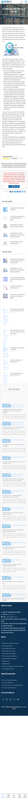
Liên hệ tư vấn (14, 186)
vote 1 (4, 158)
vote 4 (10, 158)
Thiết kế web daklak (7, 728)
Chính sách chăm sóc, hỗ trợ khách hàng (12, 767)
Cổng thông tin (5, 743)
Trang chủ (5, 14)
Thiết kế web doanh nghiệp (9, 735)
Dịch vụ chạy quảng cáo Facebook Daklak (12, 748)
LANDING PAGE (6, 746)
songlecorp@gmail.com (12, 699)
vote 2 (6, 158)
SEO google (16, 163)
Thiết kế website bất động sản (9, 738)
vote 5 (12, 158)
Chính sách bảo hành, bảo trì (9, 770)
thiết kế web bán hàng (19, 167)
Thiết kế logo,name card (8, 751)
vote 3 (8, 158)
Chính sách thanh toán (7, 765)
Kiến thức (12, 14)
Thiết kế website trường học (9, 741)
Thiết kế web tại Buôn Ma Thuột (10, 725)
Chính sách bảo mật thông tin (9, 762)
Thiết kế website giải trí (8, 165)
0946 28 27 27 (11, 696)
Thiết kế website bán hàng (8, 730)
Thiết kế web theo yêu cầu (8, 733)
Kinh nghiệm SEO (20, 14)
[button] (10, 192)
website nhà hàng (7, 167)
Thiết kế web (23, 163)
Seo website (9, 163)
